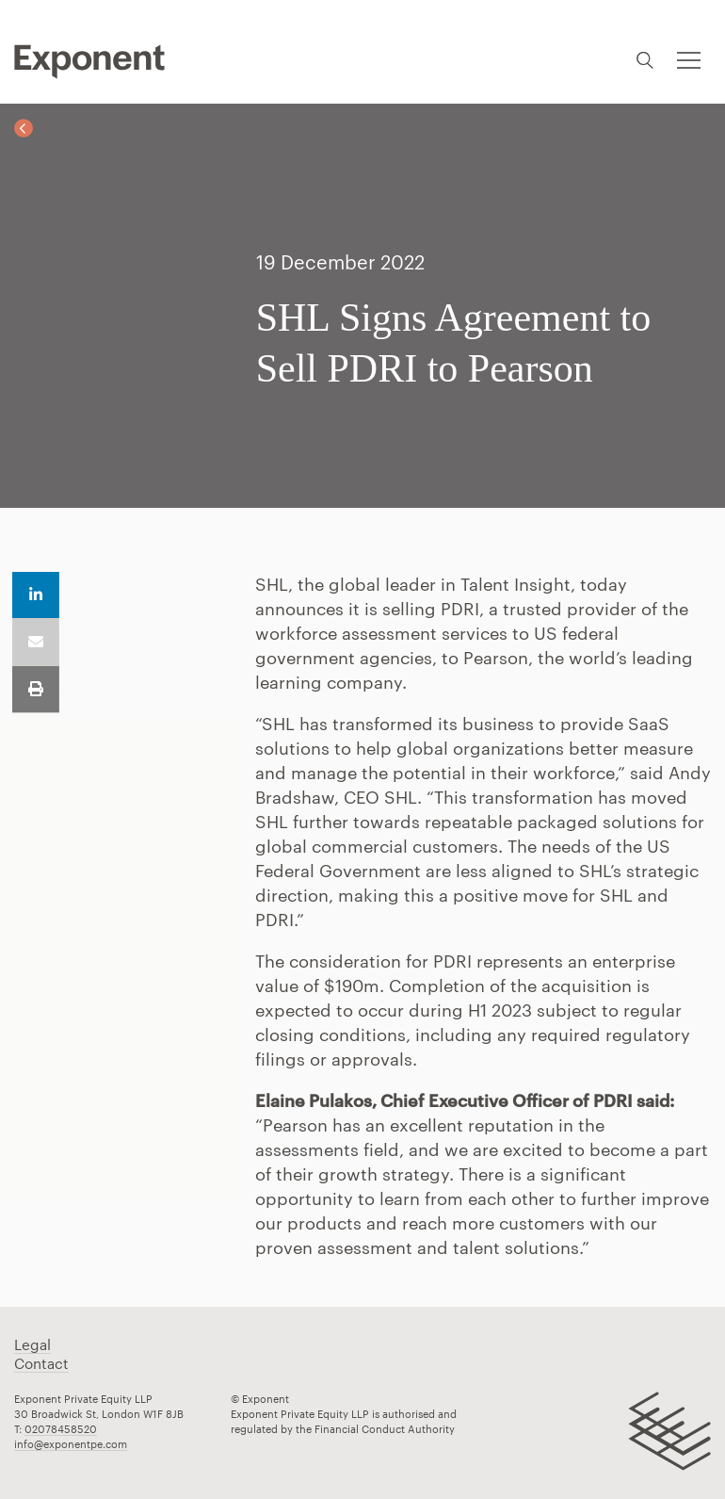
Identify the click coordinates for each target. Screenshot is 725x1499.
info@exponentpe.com (70, 1444)
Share (35, 595)
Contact (41, 1363)
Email (35, 642)
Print (35, 689)
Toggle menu (687, 49)
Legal (32, 1344)
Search (645, 60)
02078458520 (60, 1429)
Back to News (23, 128)
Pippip (89, 61)
